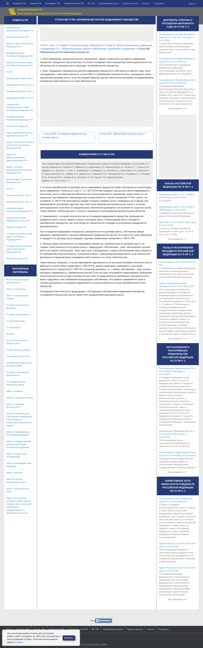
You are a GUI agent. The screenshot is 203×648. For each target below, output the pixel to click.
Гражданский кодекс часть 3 (20, 91)
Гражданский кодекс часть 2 (20, 85)
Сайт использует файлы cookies (91, 644)
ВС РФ (91, 3)
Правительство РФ (74, 3)
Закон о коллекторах (16, 289)
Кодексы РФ (19, 3)
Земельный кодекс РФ (17, 126)
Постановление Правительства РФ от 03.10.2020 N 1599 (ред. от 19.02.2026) (177, 371)
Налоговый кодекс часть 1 (19, 195)
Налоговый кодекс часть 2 (19, 202)
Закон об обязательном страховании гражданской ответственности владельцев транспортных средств (19, 419)
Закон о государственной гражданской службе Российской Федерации (18, 444)
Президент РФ (52, 3)
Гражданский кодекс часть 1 (20, 78)
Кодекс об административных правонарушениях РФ (16, 157)
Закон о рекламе (14, 472)
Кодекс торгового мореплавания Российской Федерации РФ (19, 170)
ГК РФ (9, 72)
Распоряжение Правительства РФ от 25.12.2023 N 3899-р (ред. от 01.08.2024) (177, 434)
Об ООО (10, 334)
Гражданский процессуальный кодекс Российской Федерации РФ (19, 107)
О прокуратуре (13, 327)
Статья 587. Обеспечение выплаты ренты (123, 134)
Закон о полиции (14, 391)
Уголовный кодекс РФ (16, 258)
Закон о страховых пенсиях (19, 397)
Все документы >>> (177, 108)
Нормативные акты (109, 3)
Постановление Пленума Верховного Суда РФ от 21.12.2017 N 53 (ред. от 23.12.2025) (177, 37)
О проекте (158, 3)
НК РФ (9, 189)
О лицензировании (15, 321)
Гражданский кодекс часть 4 (20, 98)
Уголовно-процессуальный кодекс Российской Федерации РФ (19, 249)
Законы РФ (35, 3)
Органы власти (130, 3)
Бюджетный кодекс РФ (17, 37)
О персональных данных (18, 350)
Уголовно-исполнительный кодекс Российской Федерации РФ (19, 236)
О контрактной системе (17, 356)
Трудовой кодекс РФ (16, 227)
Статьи (145, 3)
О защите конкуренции (17, 314)
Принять (68, 638)
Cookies (19, 642)
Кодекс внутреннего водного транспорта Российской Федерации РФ (20, 145)
